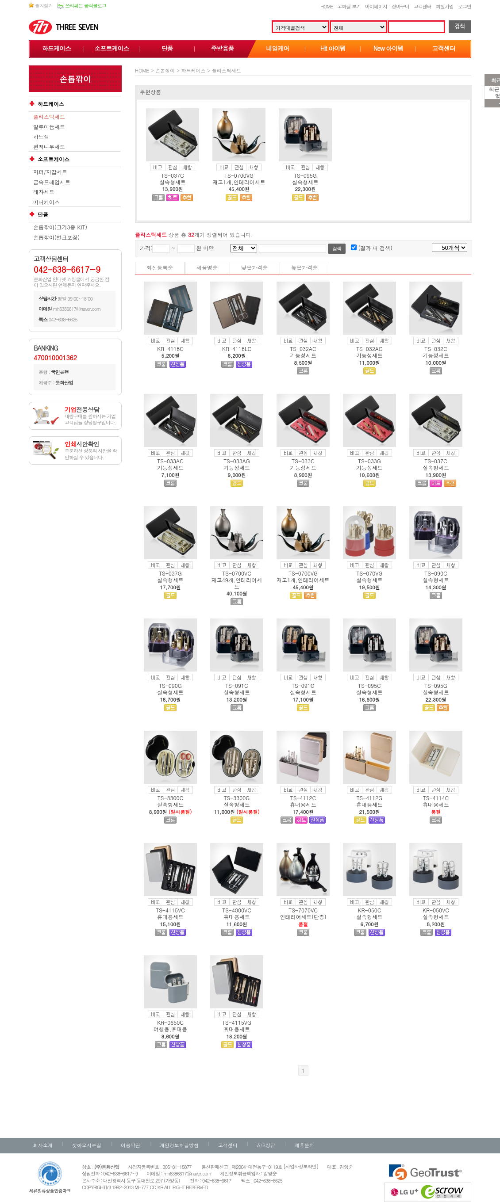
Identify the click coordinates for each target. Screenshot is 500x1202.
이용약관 (130, 1145)
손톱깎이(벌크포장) (56, 237)
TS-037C (172, 175)
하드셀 (41, 137)
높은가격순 (304, 267)
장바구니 (400, 6)
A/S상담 (266, 1145)
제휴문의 (304, 1145)
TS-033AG (236, 461)
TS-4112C (303, 797)
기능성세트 (303, 355)
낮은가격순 (254, 267)
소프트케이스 (112, 48)
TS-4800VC (236, 910)
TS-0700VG (239, 175)
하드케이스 (56, 48)
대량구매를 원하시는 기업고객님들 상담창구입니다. (90, 416)
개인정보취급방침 (179, 1145)
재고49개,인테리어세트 (237, 583)
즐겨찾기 (41, 5)
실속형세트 (172, 182)
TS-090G (170, 685)
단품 (167, 48)
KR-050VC (436, 910)
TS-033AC (170, 461)
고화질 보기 (349, 6)
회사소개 (43, 1145)
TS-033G (369, 461)
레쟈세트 (43, 192)
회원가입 (445, 6)
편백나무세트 (49, 147)
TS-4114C (436, 797)
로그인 (464, 6)
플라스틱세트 (49, 117)
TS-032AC (303, 348)
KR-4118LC (236, 348)
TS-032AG (369, 348)
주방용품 (222, 48)
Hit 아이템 (333, 48)
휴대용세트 (303, 804)
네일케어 (277, 48)
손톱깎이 (165, 70)
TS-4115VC (170, 910)
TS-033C (303, 461)
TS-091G (303, 685)
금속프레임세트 (51, 182)
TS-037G (170, 573)
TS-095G (305, 175)
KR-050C (369, 910)
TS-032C (435, 348)
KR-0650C (170, 1022)
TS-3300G (237, 797)
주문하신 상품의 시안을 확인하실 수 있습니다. (91, 450)
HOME (326, 6)
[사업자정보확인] (300, 1166)
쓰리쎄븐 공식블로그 (81, 5)
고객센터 (422, 6)
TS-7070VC (303, 910)
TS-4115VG (236, 1022)
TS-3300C (170, 797)
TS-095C (369, 685)
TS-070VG (370, 573)
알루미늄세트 (49, 127)
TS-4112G (370, 797)
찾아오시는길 (86, 1145)
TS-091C (236, 685)
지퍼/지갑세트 (50, 172)
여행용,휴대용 (171, 1029)
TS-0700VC (236, 573)
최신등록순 (159, 267)
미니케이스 (46, 202)
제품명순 (207, 267)
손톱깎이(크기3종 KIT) (60, 227)
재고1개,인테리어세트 (238, 182)
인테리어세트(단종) (303, 916)
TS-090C (435, 573)
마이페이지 (376, 6)
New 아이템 (388, 48)
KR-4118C (170, 348)
